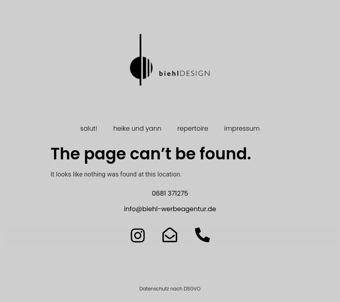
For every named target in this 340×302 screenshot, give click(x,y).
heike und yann (137, 128)
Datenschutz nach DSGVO (169, 288)
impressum (242, 128)
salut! (89, 128)
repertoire (192, 128)
